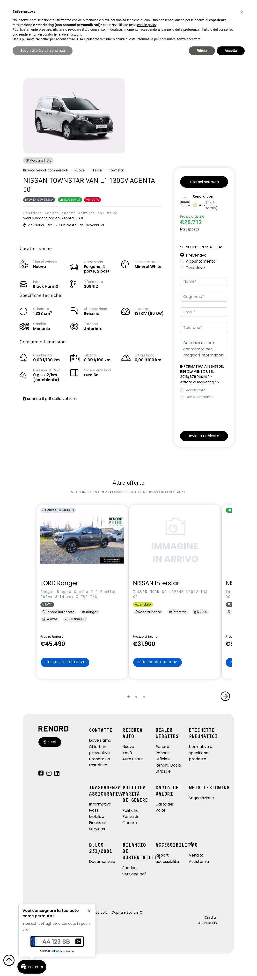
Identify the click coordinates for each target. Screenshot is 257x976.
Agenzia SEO (208, 923)
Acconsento (196, 390)
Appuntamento (200, 261)
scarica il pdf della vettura (50, 398)
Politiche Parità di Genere (130, 817)
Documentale (102, 861)
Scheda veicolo (64, 662)
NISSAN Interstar (156, 583)
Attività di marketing (200, 382)
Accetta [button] (231, 50)
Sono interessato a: (201, 247)
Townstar (116, 170)
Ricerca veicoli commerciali (45, 170)
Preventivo (196, 255)
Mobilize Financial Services (97, 823)
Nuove (79, 170)
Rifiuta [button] (202, 50)
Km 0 (127, 753)
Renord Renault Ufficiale (163, 753)
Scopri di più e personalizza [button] (42, 50)
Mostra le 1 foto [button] (38, 160)
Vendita (196, 855)
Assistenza (199, 861)
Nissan (97, 170)
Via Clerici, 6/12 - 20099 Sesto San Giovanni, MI (63, 225)
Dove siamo (100, 740)
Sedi (50, 742)
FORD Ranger (59, 583)
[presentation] (217, 414)
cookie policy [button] (146, 25)
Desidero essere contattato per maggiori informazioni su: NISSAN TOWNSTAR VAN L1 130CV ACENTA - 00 (204, 349)
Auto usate (132, 759)
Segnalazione (201, 798)
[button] (204, 182)
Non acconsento (199, 397)
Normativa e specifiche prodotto (200, 753)
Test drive (195, 267)
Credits (211, 917)
